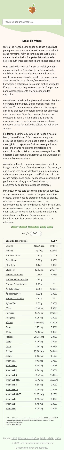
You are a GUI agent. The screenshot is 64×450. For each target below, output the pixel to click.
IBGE (14, 438)
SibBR (50, 438)
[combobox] (29, 22)
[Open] (58, 22)
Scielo (43, 438)
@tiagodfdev (41, 447)
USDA (58, 438)
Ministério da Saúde (28, 438)
